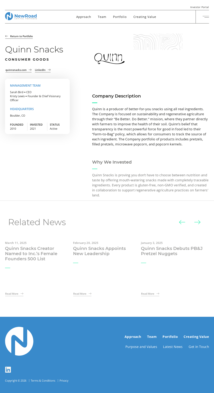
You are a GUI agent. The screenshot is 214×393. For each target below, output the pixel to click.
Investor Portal (199, 7)
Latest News (173, 346)
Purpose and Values (141, 346)
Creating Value (144, 17)
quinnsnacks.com (20, 70)
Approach (83, 17)
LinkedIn (44, 70)
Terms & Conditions (43, 380)
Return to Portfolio (19, 36)
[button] (182, 222)
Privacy (64, 380)
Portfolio (120, 17)
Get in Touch (199, 346)
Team (102, 17)
